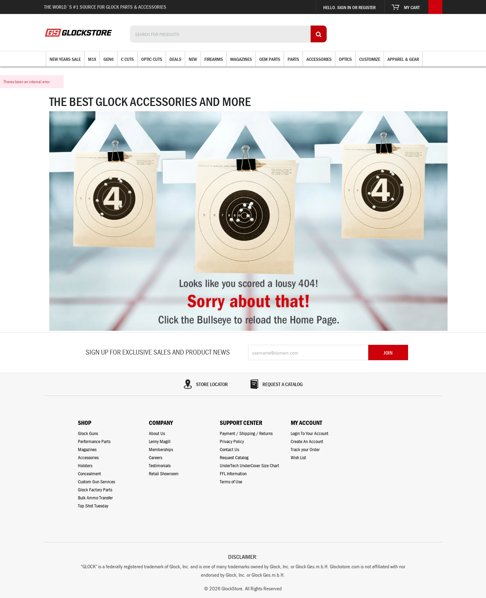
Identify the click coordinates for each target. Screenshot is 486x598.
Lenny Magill (160, 441)
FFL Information (233, 473)
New (193, 59)
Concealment (89, 473)
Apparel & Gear (403, 59)
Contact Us (229, 449)
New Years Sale (65, 59)
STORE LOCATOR (205, 384)
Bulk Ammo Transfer (95, 497)
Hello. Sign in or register (349, 7)
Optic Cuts (151, 59)
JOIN (388, 352)
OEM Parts (269, 59)
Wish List (298, 457)
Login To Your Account (309, 433)
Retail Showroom (164, 473)
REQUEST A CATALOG (276, 384)
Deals (175, 59)
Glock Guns (88, 433)
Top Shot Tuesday (93, 506)
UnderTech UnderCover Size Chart (249, 465)
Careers (155, 457)
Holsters (85, 465)
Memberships (161, 449)
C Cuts (127, 59)
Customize (369, 59)
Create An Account (307, 441)
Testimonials (160, 465)
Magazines (241, 59)
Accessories (319, 59)
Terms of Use (231, 481)
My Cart (406, 7)
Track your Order (305, 449)
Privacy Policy (232, 441)
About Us (157, 433)
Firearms (213, 59)
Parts (293, 59)
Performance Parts (94, 441)
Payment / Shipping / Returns (246, 433)
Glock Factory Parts (95, 489)
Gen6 (108, 59)
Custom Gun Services (96, 481)
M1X (92, 59)
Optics (345, 59)
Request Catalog (234, 457)
